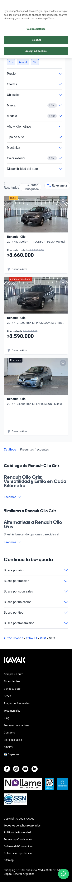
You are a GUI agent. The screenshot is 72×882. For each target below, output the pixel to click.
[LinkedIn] (34, 769)
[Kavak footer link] (14, 661)
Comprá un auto (13, 674)
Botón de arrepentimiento (19, 853)
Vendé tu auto (12, 688)
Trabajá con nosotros (16, 725)
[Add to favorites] (63, 201)
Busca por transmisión (36, 623)
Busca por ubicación (36, 602)
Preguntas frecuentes (34, 449)
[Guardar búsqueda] (30, 187)
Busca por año (36, 570)
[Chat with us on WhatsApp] (63, 874)
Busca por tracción (36, 581)
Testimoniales (12, 710)
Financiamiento (13, 681)
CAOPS (8, 747)
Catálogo (10, 449)
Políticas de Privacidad (17, 832)
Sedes (7, 696)
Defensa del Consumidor (18, 846)
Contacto (9, 732)
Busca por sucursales (36, 591)
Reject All (36, 39)
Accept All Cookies (36, 51)
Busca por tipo (36, 613)
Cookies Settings (36, 28)
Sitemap (9, 860)
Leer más (12, 497)
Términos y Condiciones (18, 839)
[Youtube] (25, 769)
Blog (6, 717)
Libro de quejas (13, 739)
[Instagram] (16, 769)
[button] (11, 62)
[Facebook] (7, 769)
